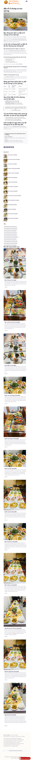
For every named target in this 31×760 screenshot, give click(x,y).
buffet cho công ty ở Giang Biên (13, 173)
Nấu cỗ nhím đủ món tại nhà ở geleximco (10, 228)
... (15, 285)
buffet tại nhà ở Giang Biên (12, 182)
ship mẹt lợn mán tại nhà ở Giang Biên (14, 195)
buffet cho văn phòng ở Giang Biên (14, 168)
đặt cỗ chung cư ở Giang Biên (13, 186)
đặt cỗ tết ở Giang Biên (12, 209)
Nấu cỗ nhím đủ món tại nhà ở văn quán (10, 232)
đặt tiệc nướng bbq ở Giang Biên (13, 200)
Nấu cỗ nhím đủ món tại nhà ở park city (10, 226)
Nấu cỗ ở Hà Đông (19, 64)
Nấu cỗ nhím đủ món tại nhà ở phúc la (10, 239)
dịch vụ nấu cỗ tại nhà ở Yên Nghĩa (14, 159)
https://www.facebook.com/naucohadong (15, 750)
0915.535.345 (10, 136)
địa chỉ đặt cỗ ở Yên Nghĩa (10, 365)
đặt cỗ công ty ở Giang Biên (12, 191)
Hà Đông (17, 120)
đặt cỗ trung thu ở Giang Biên (13, 218)
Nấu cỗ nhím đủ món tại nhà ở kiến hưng (10, 241)
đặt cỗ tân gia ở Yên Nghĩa (12, 154)
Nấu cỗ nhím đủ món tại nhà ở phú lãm (10, 245)
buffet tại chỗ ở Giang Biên (12, 177)
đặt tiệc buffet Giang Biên (12, 204)
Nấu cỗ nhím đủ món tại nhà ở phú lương (10, 243)
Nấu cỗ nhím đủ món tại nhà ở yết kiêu (10, 230)
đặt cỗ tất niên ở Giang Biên (13, 213)
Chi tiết (6, 287)
